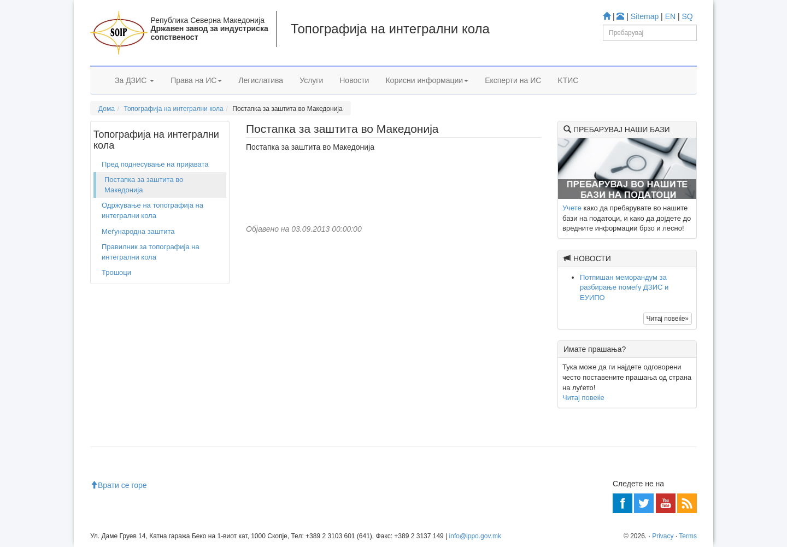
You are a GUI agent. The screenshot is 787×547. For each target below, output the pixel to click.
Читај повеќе (583, 397)
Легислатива (260, 80)
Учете (572, 208)
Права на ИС (196, 80)
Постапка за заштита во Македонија (143, 184)
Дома (106, 109)
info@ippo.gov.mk (475, 536)
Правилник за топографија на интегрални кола (150, 252)
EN (670, 16)
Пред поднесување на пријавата (155, 164)
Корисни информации (426, 80)
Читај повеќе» (668, 318)
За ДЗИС (134, 80)
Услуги (311, 80)
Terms (688, 536)
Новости (354, 80)
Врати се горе (118, 485)
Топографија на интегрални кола (174, 109)
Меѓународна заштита (138, 231)
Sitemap (645, 16)
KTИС (567, 80)
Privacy (662, 536)
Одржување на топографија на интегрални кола (152, 210)
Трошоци (116, 272)
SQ (687, 16)
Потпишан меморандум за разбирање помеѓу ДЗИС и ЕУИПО (624, 287)
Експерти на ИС (513, 80)
